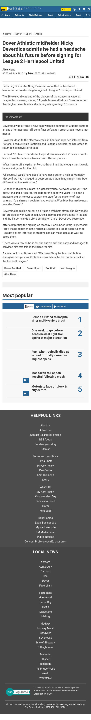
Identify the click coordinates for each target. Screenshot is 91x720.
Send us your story (45, 450)
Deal (45, 582)
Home (7, 33)
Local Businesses (45, 528)
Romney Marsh (45, 634)
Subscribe (19, 15)
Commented (44, 306)
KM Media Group (45, 538)
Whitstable (45, 684)
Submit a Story (64, 15)
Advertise (45, 436)
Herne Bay (46, 608)
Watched (60, 306)
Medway (45, 629)
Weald (45, 679)
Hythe (45, 612)
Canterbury (45, 572)
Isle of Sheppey (45, 648)
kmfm (45, 512)
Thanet (46, 665)
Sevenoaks (45, 643)
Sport (50, 15)
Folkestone (45, 598)
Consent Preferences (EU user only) (45, 547)
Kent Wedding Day (45, 502)
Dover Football (13, 268)
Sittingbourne (45, 653)
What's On (45, 493)
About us (45, 431)
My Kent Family (45, 497)
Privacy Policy (45, 471)
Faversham (45, 591)
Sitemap (45, 455)
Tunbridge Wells (45, 674)
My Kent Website (46, 533)
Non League (67, 268)
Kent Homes (45, 524)
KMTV (45, 486)
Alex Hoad (8, 69)
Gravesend (45, 603)
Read (29, 306)
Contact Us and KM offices (45, 440)
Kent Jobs (46, 516)
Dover (19, 33)
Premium (66, 9)
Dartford (45, 577)
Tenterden (45, 660)
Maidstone (45, 617)
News (7, 15)
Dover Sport (34, 268)
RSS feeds (45, 445)
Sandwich (45, 639)
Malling (45, 622)
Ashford (45, 568)
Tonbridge (45, 669)
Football (50, 268)
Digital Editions (35, 15)
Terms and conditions (45, 462)
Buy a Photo (45, 467)
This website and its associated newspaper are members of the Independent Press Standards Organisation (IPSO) (56, 696)
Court (78, 15)
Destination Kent (45, 507)
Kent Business (45, 481)
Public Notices (45, 542)
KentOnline (45, 476)
